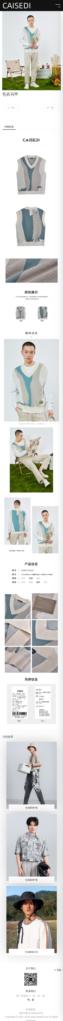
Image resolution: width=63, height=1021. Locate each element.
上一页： (11, 107)
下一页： (51, 107)
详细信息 (9, 126)
